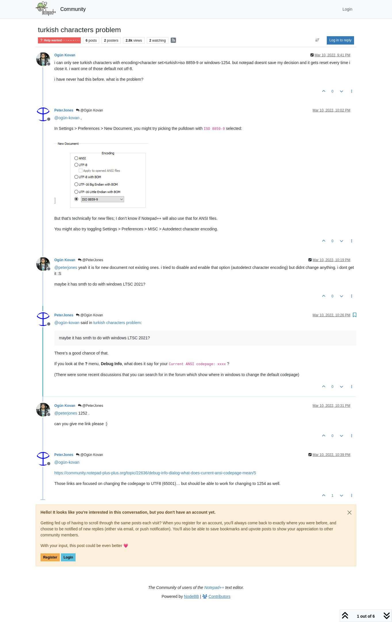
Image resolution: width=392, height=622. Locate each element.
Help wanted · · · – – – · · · (59, 40)
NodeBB (191, 596)
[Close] (349, 512)
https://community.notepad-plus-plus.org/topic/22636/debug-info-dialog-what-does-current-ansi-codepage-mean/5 (155, 473)
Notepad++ (214, 587)
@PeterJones (90, 260)
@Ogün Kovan (89, 110)
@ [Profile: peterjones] (65, 267)
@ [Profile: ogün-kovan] (66, 117)
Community (73, 9)
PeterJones (63, 110)
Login (68, 557)
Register (50, 557)
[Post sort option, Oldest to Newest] (317, 40)
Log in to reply (340, 40)
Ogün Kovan (64, 55)
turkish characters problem (117, 322)
